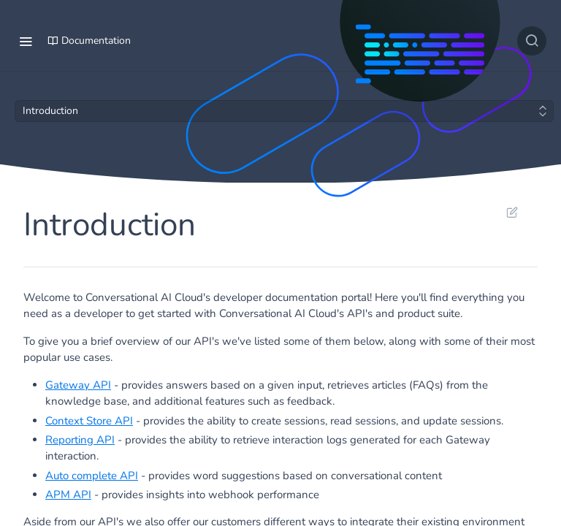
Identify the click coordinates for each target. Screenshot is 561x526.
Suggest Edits (511, 212)
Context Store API (89, 420)
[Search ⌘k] (531, 41)
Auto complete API (91, 475)
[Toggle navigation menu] (26, 41)
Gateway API (78, 385)
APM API (68, 494)
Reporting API (80, 439)
